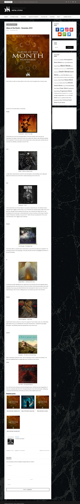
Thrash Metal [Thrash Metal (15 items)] (61, 102)
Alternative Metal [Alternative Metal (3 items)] (57, 59)
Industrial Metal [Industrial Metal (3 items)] (56, 82)
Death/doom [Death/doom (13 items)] (70, 68)
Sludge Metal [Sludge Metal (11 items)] (61, 95)
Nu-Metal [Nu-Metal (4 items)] (64, 85)
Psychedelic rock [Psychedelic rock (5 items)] (65, 93)
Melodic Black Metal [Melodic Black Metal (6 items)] (63, 82)
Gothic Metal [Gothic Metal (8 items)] (60, 77)
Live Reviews (23, 16)
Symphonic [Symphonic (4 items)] (59, 97)
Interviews (52, 16)
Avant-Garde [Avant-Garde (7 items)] (64, 62)
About (58, 16)
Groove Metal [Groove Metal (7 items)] (71, 77)
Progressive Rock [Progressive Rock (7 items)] (57, 93)
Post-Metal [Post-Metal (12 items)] (56, 88)
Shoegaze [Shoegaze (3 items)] (71, 93)
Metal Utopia (17, 10)
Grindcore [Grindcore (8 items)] (65, 77)
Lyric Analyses (44, 16)
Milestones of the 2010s (44, 450)
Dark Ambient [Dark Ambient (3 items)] (61, 68)
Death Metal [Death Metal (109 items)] (64, 71)
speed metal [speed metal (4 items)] (66, 95)
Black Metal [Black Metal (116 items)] (65, 65)
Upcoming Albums (14, 16)
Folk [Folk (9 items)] (62, 75)
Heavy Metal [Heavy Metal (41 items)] (68, 80)
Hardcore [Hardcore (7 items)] (56, 80)
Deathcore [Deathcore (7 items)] (56, 71)
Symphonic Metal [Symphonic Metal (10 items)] (58, 100)
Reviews (6, 16)
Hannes (7, 30)
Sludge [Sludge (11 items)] (55, 95)
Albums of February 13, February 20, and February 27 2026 (26, 2)
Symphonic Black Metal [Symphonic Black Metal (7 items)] (66, 97)
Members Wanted (67, 16)
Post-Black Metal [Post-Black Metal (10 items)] (70, 85)
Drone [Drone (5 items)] (59, 75)
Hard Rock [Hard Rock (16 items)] (61, 80)
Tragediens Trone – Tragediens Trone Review (15, 450)
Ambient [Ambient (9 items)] (62, 59)
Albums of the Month (33, 16)
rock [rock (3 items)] (69, 93)
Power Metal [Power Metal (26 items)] (64, 88)
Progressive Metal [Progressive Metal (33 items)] (66, 91)
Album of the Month (12, 24)
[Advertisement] (64, 118)
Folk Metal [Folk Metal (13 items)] (66, 75)
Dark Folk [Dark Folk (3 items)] (65, 68)
